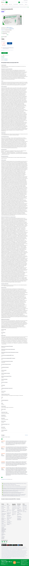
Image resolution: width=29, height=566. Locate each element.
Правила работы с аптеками (9, 524)
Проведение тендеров (19, 505)
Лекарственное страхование (9, 515)
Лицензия (2, 515)
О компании (8, 505)
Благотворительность (9, 510)
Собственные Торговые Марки (19, 516)
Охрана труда (24, 511)
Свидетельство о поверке (9, 519)
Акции (2, 4)
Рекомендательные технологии (9, 522)
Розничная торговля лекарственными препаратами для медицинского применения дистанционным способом (3, 530)
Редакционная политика (9, 513)
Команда (8, 507)
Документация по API (19, 514)
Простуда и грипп (21, 4)
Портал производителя (19, 509)
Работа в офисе (25, 508)
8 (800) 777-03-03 (20, 549)
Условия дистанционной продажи (3, 519)
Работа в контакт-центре (25, 510)
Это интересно (3, 509)
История (8, 506)
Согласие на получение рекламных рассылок (3, 537)
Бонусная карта (26, 0)
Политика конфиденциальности (3, 512)
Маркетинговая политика (3, 521)
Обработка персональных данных (3, 534)
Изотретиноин (11, 28)
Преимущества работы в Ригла (25, 505)
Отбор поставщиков (19, 512)
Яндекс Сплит (10, 4)
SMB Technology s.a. (10, 27)
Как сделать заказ (3, 505)
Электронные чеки (14, 514)
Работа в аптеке (25, 507)
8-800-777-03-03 (3, 560)
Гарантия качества (9, 517)
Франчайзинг (19, 507)
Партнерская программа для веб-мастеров (19, 519)
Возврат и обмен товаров (3, 523)
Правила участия (14, 508)
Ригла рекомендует (15, 4)
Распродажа (6, 4)
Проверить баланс (13, 510)
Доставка (2, 508)
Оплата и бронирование (3, 507)
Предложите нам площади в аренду (19, 510)
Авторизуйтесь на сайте (4, 479)
